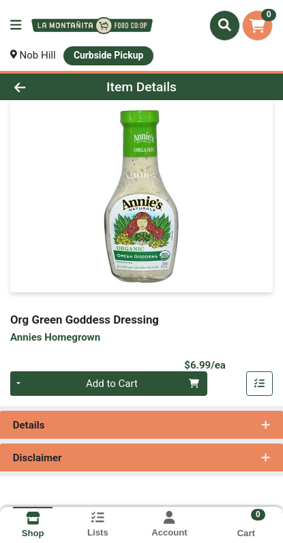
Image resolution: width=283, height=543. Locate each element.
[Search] (224, 25)
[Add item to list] (259, 383)
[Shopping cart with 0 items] (257, 25)
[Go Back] (43, 86)
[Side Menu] (15, 25)
